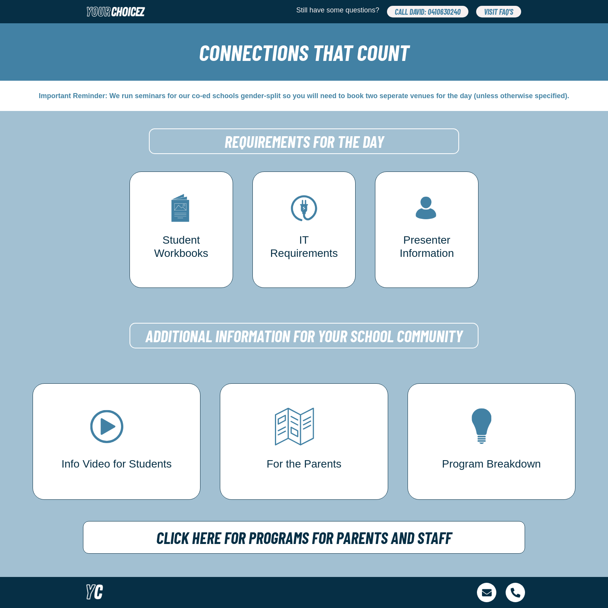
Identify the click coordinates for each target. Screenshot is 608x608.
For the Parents (304, 464)
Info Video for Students (116, 464)
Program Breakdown (491, 464)
